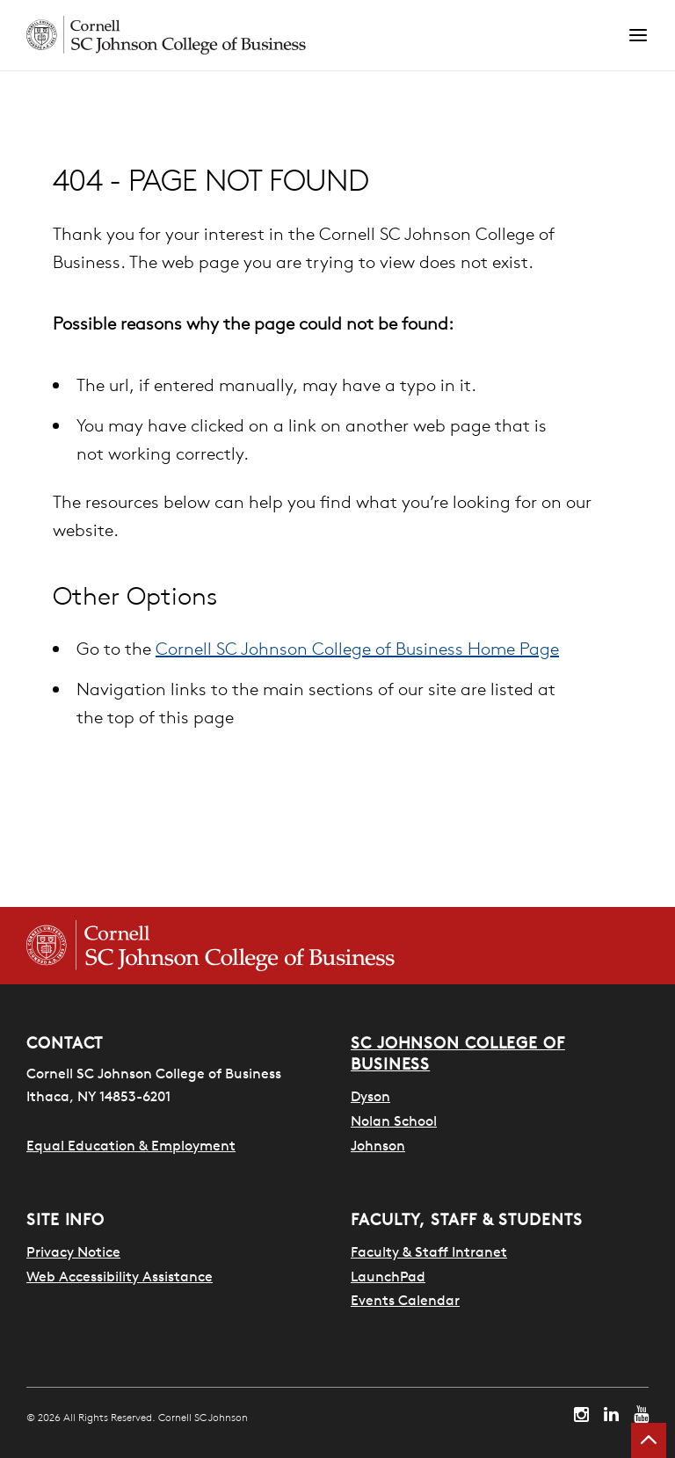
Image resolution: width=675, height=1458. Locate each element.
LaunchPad (388, 1276)
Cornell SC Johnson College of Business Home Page (357, 648)
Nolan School (394, 1120)
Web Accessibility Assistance (119, 1276)
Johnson (378, 1145)
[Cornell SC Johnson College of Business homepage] (210, 945)
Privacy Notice (73, 1251)
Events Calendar (405, 1300)
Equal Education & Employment (131, 1145)
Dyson (370, 1096)
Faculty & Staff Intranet (429, 1251)
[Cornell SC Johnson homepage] (327, 35)
